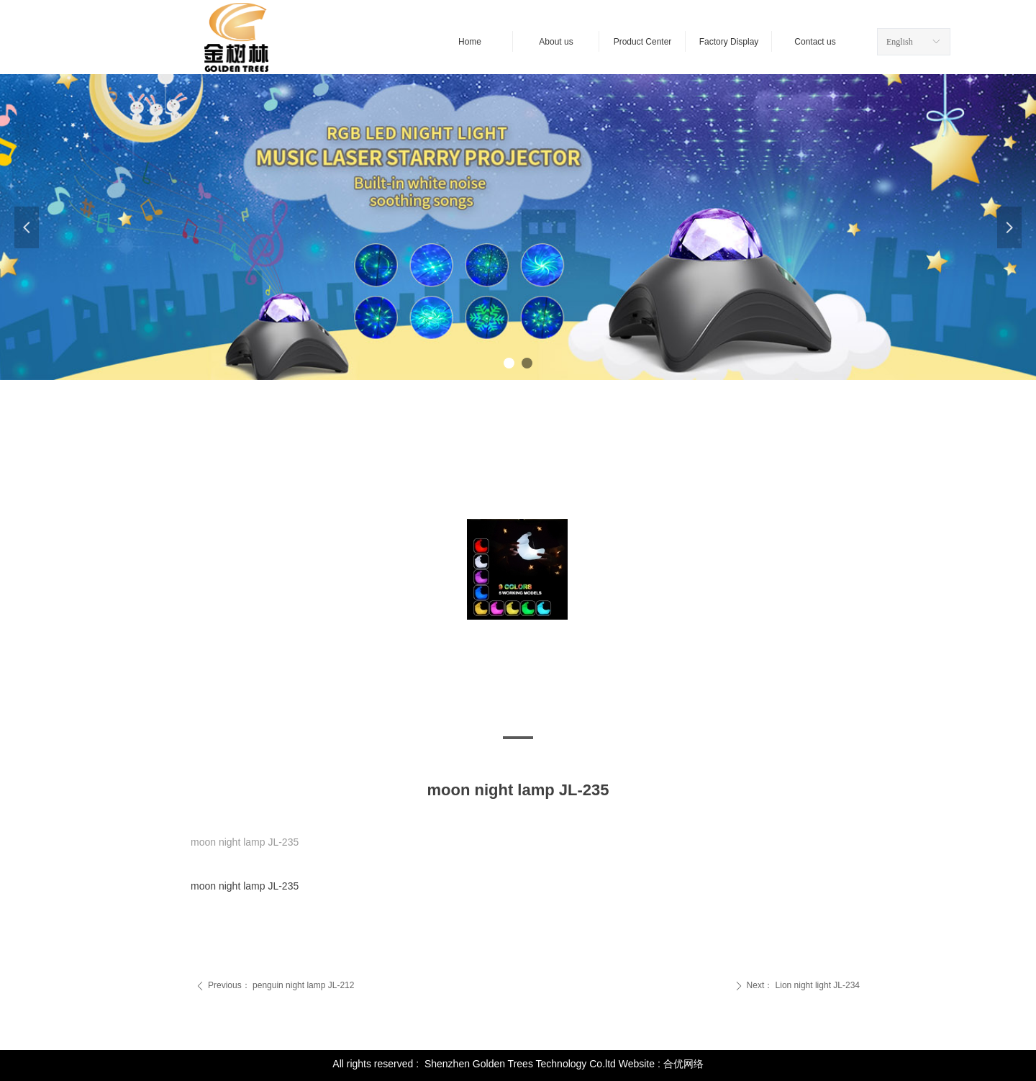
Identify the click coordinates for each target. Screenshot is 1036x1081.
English (899, 42)
